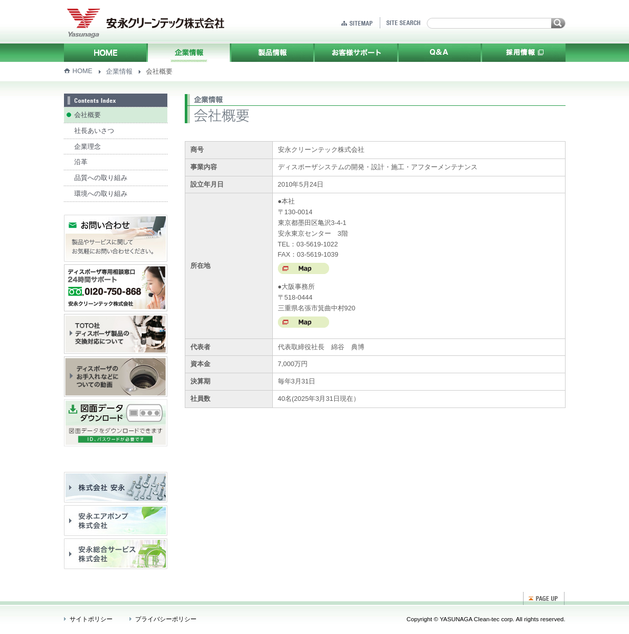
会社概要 (87, 115)
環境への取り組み (100, 193)
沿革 (81, 162)
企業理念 (87, 146)
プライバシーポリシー (166, 619)
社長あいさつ (94, 130)
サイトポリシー (91, 619)
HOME (83, 71)
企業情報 (119, 71)
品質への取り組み (100, 178)
